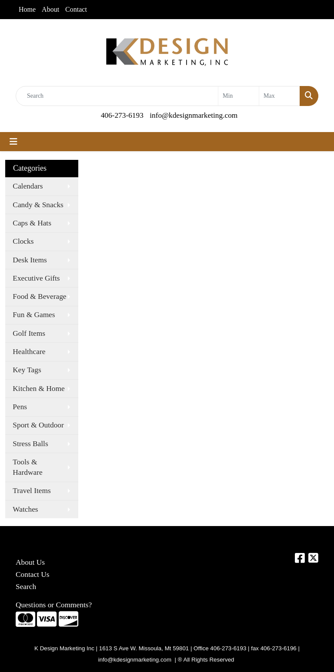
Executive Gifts (36, 278)
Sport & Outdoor (38, 425)
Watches (25, 509)
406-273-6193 (122, 115)
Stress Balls (30, 444)
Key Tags (27, 370)
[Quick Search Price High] (279, 96)
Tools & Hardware (27, 467)
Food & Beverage (39, 296)
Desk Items (30, 260)
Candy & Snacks (38, 205)
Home (27, 9)
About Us (30, 562)
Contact (76, 9)
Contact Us (33, 574)
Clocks (23, 241)
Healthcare (29, 352)
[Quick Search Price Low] (238, 96)
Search (26, 587)
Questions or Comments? (54, 605)
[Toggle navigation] (13, 142)
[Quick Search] (117, 96)
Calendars (28, 186)
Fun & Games (34, 315)
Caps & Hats (32, 223)
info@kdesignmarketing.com (193, 115)
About (50, 9)
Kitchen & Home (38, 388)
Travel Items (31, 491)
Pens (20, 407)
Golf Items (29, 333)
